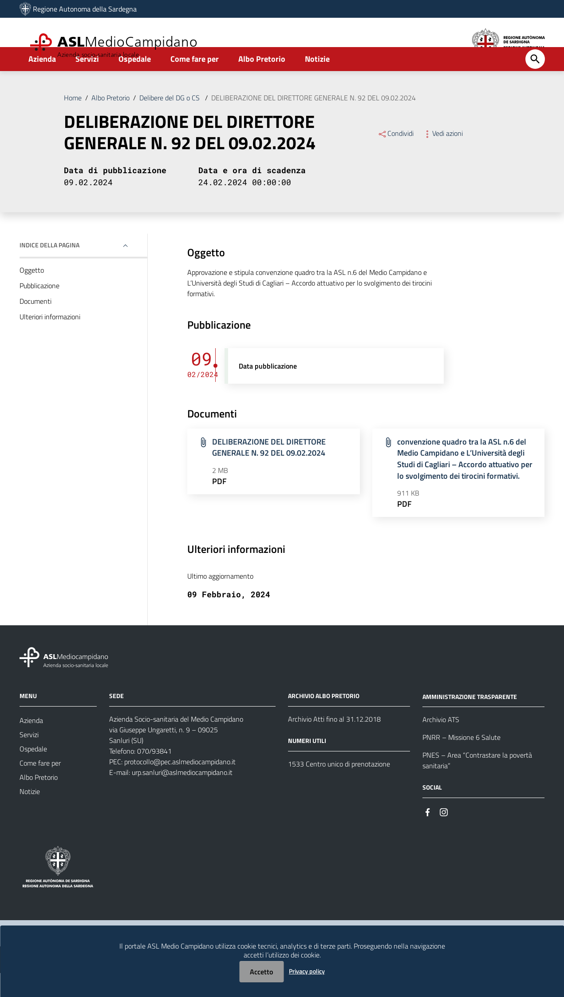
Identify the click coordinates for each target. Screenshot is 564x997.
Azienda (42, 83)
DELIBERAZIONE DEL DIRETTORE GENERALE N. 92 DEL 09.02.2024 (313, 121)
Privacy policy (307, 971)
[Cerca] (535, 83)
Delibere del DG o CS (170, 121)
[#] (427, 836)
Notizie (317, 83)
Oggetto (32, 294)
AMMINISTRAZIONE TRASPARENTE (469, 720)
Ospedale (134, 83)
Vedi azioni (442, 157)
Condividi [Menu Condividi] (396, 157)
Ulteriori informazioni (50, 340)
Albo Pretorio (261, 83)
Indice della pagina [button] (49, 269)
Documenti (35, 325)
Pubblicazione (39, 309)
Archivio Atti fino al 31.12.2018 (334, 743)
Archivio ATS (440, 744)
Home (73, 121)
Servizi (87, 83)
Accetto (261, 971)
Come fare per (194, 83)
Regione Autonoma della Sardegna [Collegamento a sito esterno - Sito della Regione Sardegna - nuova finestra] (85, 9)
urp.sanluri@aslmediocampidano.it (182, 796)
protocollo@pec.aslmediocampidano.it (180, 785)
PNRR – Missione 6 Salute (461, 761)
